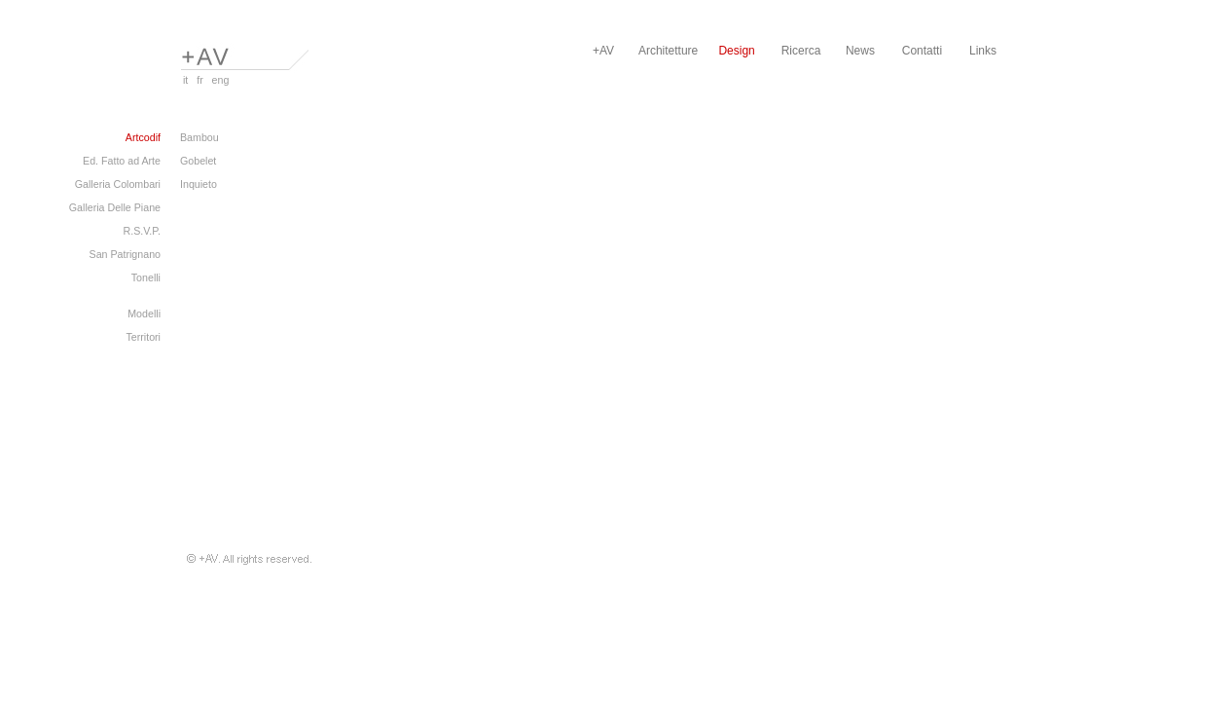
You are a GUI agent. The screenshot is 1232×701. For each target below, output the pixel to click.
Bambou (199, 137)
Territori (143, 337)
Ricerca (801, 50)
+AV (603, 50)
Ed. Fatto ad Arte (122, 160)
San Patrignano (125, 254)
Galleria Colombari (118, 184)
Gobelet (198, 160)
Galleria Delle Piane (115, 207)
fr (196, 80)
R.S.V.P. (142, 231)
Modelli (144, 313)
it (184, 80)
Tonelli (146, 277)
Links (982, 50)
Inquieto (198, 184)
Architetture (668, 50)
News (860, 50)
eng (218, 80)
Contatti (922, 50)
